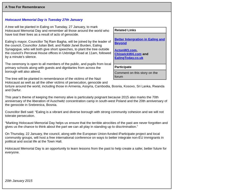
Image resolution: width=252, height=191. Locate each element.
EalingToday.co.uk (129, 58)
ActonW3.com (126, 50)
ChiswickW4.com (128, 54)
